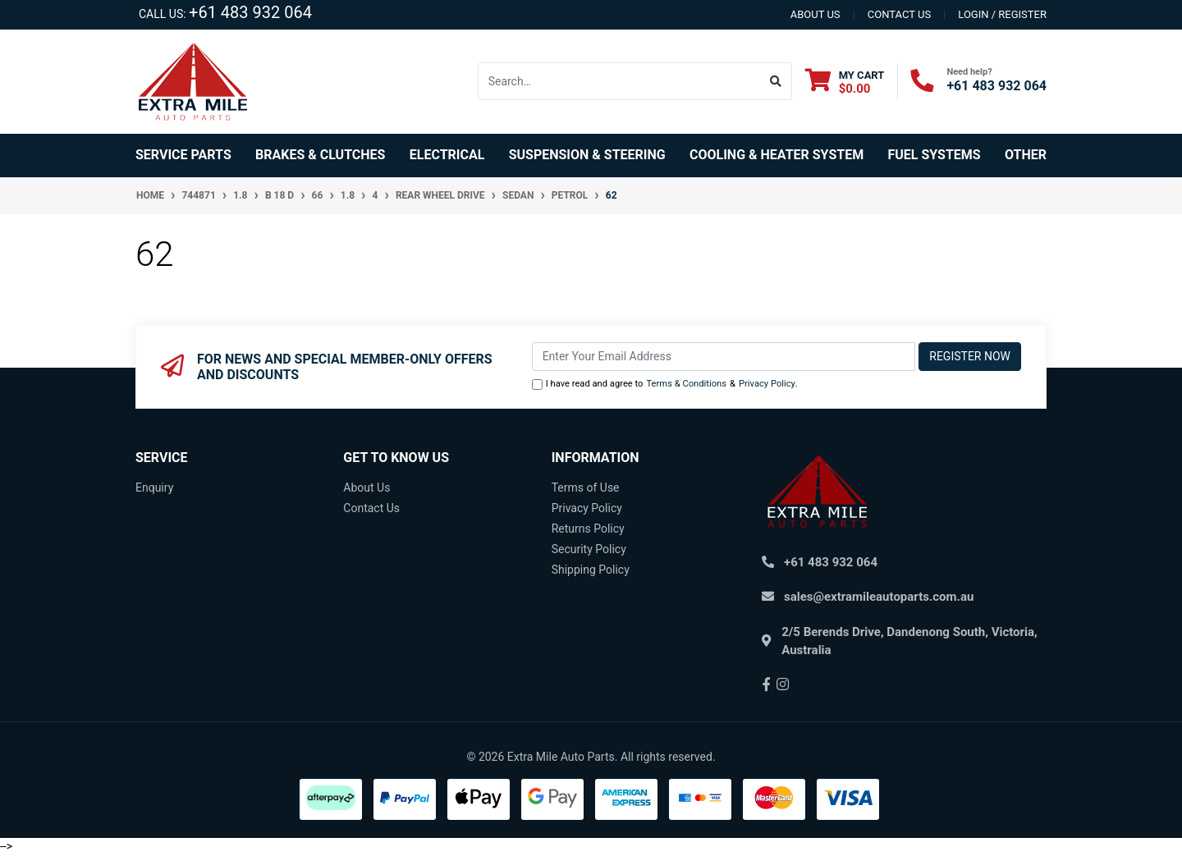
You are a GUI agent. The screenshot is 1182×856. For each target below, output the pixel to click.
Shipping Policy (591, 569)
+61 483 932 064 (250, 12)
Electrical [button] (447, 155)
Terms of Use (586, 487)
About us (815, 14)
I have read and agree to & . (665, 384)
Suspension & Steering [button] (587, 155)
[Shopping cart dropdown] (845, 81)
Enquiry (154, 487)
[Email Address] (724, 356)
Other (1026, 155)
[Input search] (619, 81)
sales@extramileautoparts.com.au (879, 596)
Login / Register (1002, 14)
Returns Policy (588, 528)
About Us (366, 487)
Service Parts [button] (183, 155)
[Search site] (776, 81)
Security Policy (589, 549)
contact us (899, 14)
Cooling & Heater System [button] (777, 155)
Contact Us (371, 508)
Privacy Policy (767, 383)
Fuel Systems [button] (933, 155)
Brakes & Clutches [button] (320, 155)
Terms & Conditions (686, 383)
